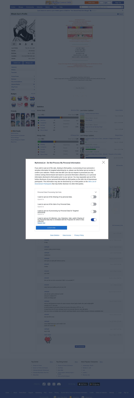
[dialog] (67, 199)
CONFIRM (51, 228)
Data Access (67, 235)
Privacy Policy (79, 235)
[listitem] (67, 192)
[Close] (104, 163)
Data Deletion (54, 235)
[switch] (93, 196)
